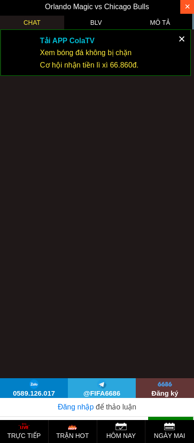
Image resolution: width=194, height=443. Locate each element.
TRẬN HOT (72, 430)
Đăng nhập (76, 407)
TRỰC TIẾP (24, 430)
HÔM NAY (121, 430)
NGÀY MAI (169, 430)
